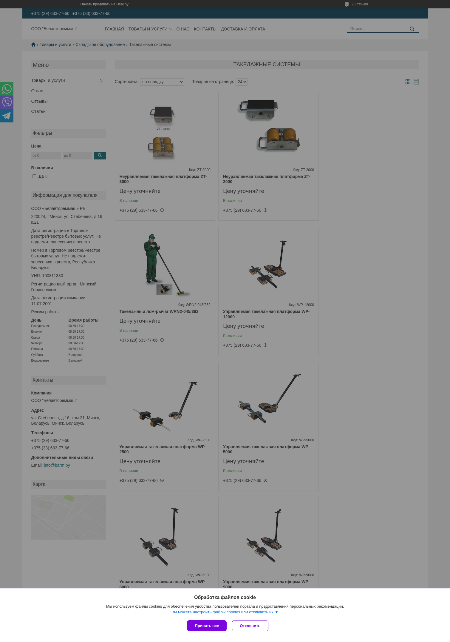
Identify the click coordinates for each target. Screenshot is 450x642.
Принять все (207, 625)
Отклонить (250, 625)
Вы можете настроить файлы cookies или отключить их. (223, 612)
